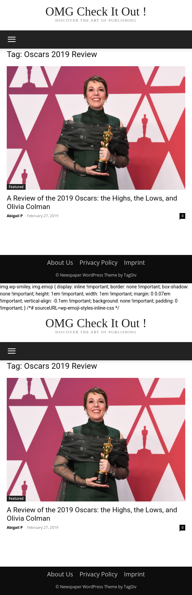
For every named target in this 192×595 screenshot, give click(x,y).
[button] (11, 39)
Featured (16, 186)
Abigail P (15, 215)
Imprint (134, 262)
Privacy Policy (98, 262)
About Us (60, 262)
